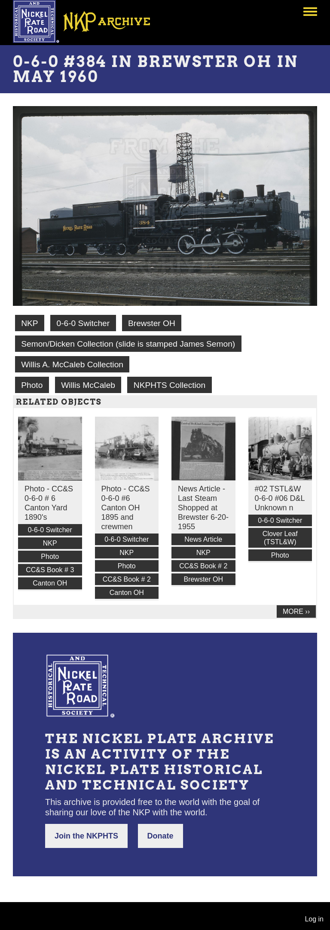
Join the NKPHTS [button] (86, 836)
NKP (29, 323)
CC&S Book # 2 (127, 579)
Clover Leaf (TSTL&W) (280, 538)
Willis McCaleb (88, 385)
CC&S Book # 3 (50, 569)
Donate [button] (160, 836)
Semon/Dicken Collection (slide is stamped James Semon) (128, 343)
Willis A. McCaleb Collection (72, 364)
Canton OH (50, 583)
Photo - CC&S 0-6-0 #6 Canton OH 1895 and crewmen (125, 508)
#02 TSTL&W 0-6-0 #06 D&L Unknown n (280, 498)
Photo (32, 385)
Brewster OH (151, 323)
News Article (203, 539)
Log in (314, 919)
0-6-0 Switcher (83, 323)
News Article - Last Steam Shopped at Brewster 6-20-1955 (203, 508)
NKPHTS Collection (169, 385)
